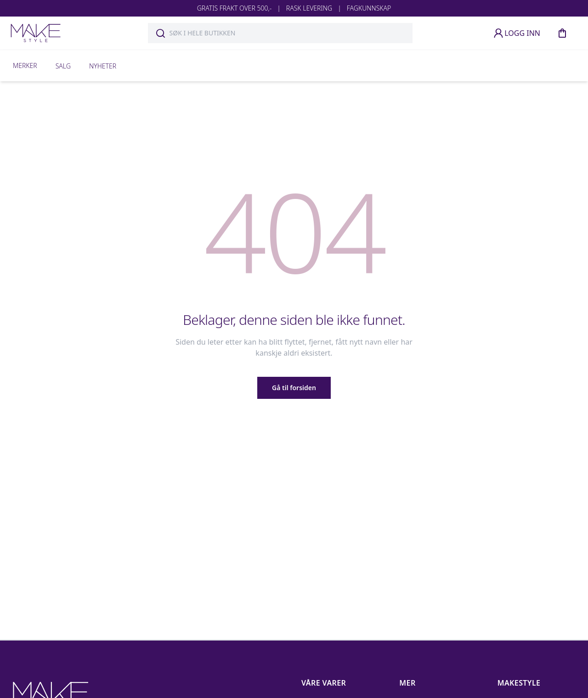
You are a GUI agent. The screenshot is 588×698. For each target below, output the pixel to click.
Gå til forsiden (294, 387)
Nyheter (102, 66)
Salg (63, 66)
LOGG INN (516, 33)
